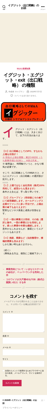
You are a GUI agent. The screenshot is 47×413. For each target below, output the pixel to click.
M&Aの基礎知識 (23, 69)
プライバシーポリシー (12, 408)
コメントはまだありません (25, 96)
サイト (5, 359)
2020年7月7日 (36, 92)
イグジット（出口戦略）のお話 (23, 6)
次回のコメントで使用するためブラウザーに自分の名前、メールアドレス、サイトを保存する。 (24, 373)
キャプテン (19, 92)
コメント (8, 312)
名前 (6, 336)
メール (7, 347)
